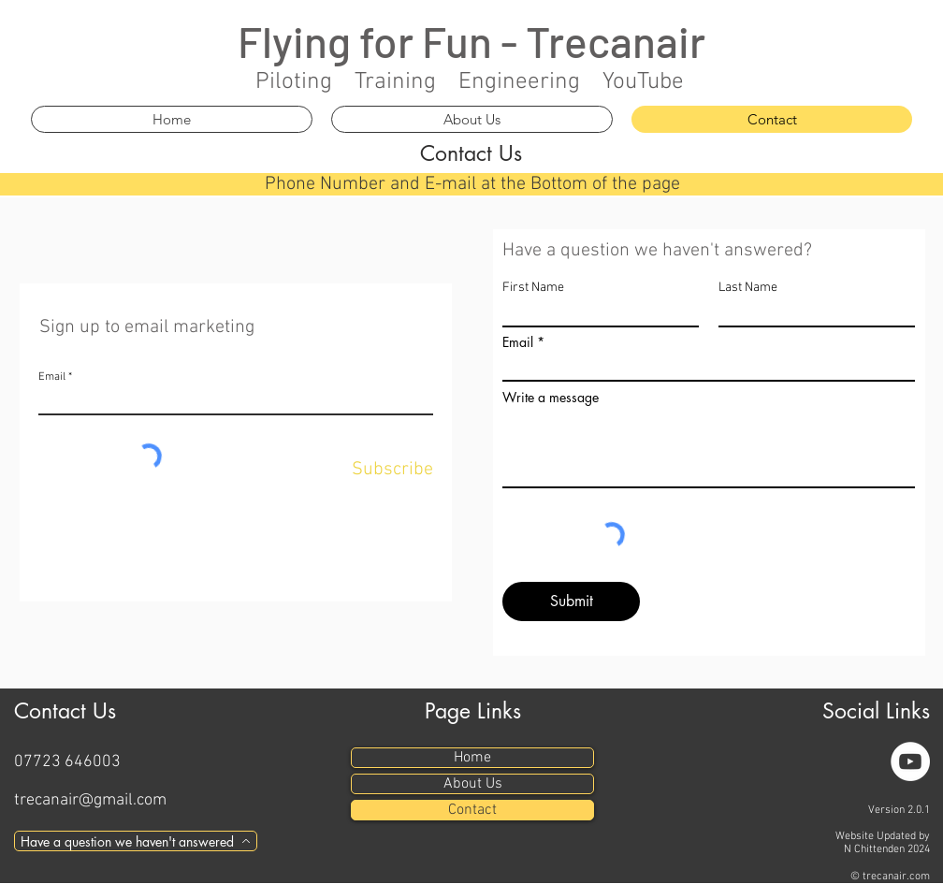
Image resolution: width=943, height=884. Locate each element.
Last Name (747, 288)
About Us (472, 784)
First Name (533, 288)
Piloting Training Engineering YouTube (469, 82)
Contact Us (471, 153)
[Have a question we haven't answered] (135, 841)
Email (51, 377)
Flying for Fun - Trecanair (471, 40)
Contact (472, 810)
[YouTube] (910, 761)
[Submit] (571, 601)
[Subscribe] (390, 470)
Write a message (550, 397)
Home (472, 757)
